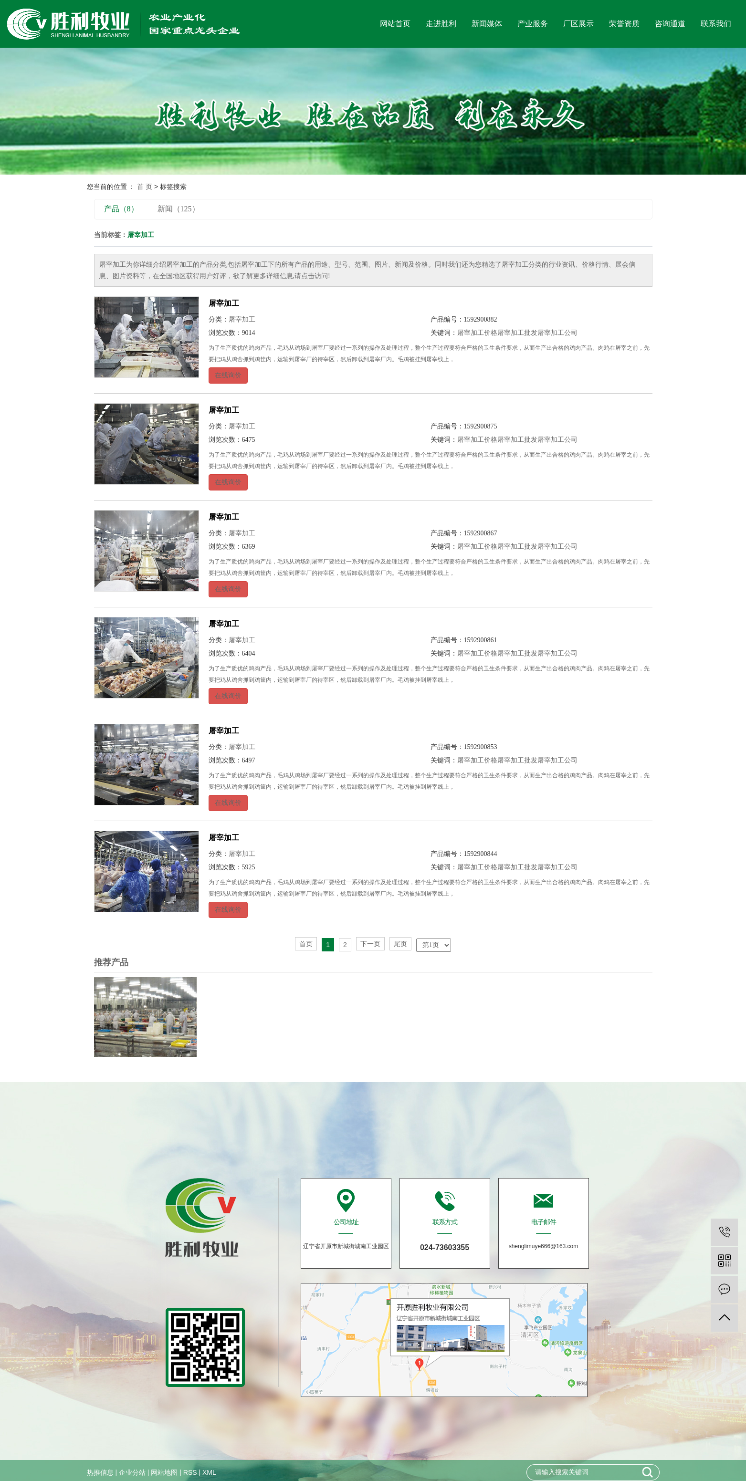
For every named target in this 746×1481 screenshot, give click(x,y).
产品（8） (121, 209)
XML (209, 1472)
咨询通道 (670, 24)
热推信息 (100, 1472)
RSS (190, 1472)
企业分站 (132, 1472)
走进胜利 (441, 24)
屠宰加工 (224, 303)
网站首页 (395, 24)
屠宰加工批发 (517, 332)
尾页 (400, 944)
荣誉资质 (624, 24)
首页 (306, 944)
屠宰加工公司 (557, 332)
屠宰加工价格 (477, 332)
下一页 (370, 944)
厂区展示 (578, 24)
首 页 (144, 186)
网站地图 (164, 1472)
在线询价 (228, 375)
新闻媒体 (487, 24)
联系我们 (716, 24)
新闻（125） (179, 209)
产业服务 (532, 24)
